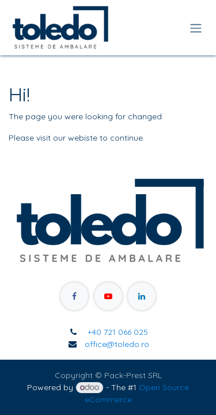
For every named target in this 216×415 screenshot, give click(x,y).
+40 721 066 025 (116, 332)
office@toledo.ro (117, 344)
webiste (82, 138)
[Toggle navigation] (195, 28)
